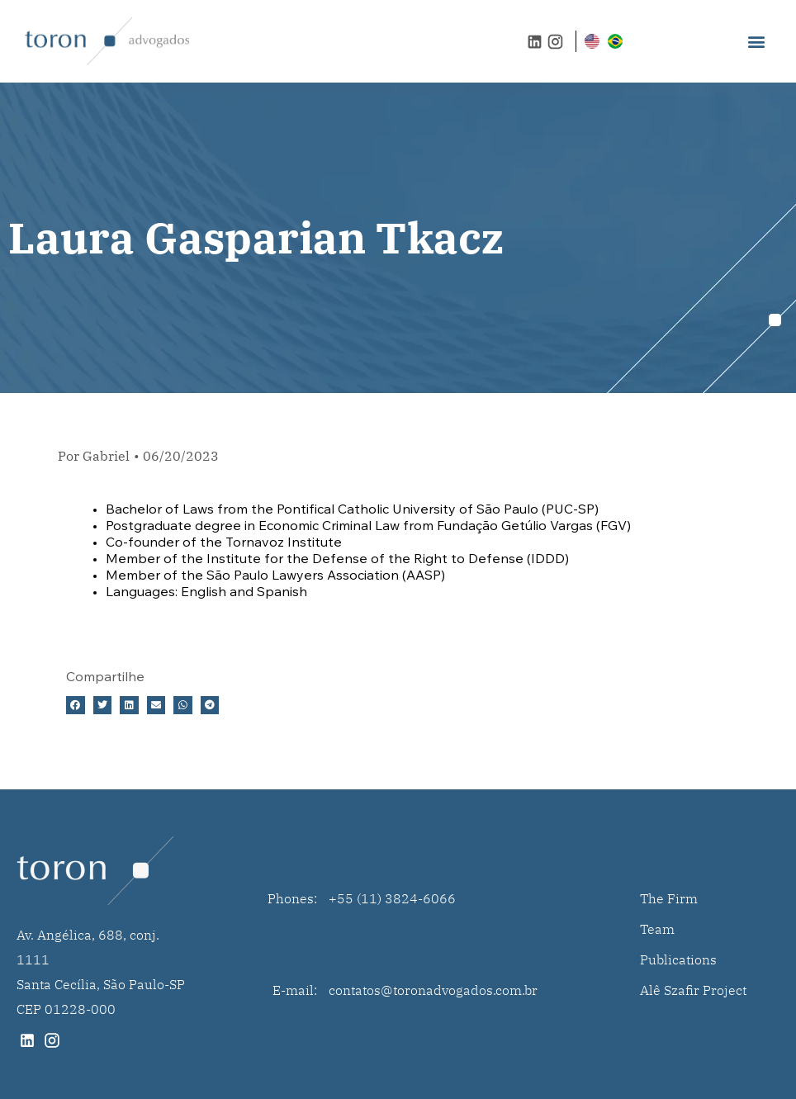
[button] (756, 41)
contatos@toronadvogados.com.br (433, 990)
